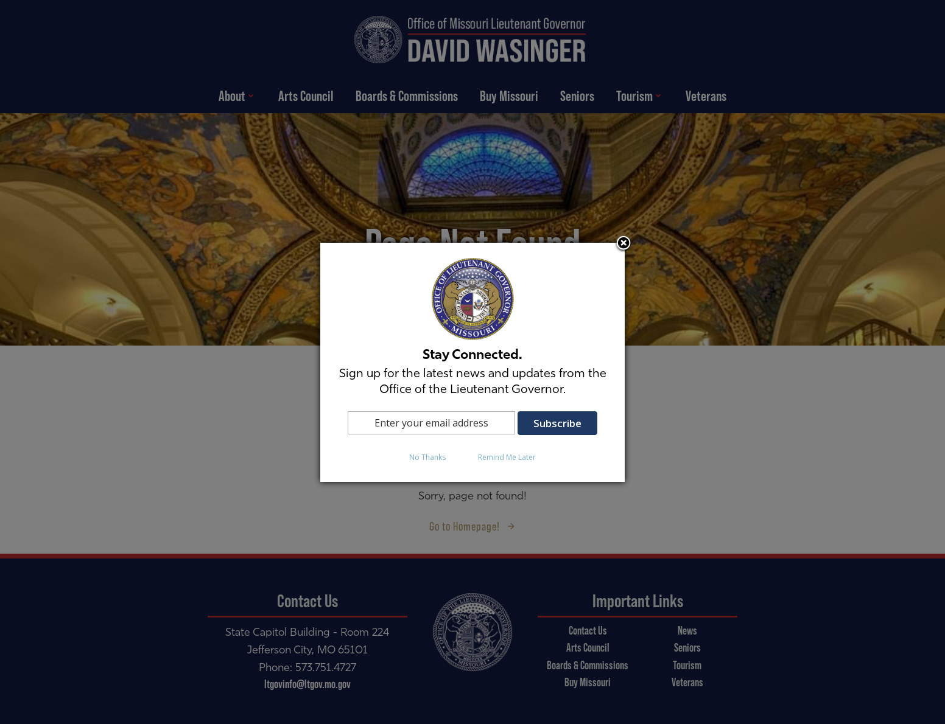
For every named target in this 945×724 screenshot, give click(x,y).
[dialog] (472, 362)
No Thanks (427, 457)
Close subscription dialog (623, 244)
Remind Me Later (507, 457)
